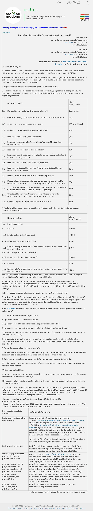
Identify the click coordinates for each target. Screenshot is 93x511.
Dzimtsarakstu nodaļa (35, 16)
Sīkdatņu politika (37, 508)
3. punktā (11, 308)
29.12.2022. (68, 54)
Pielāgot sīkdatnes (53, 508)
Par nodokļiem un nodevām (74, 62)
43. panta (67, 454)
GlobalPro (76, 506)
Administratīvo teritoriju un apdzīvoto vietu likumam (60, 420)
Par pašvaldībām (54, 454)
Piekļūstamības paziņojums (73, 508)
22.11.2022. (69, 42)
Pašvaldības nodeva (34, 19)
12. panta (58, 64)
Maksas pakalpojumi (54, 16)
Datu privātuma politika (18, 508)
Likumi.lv (6, 32)
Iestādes (30, 10)
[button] (87, 2)
